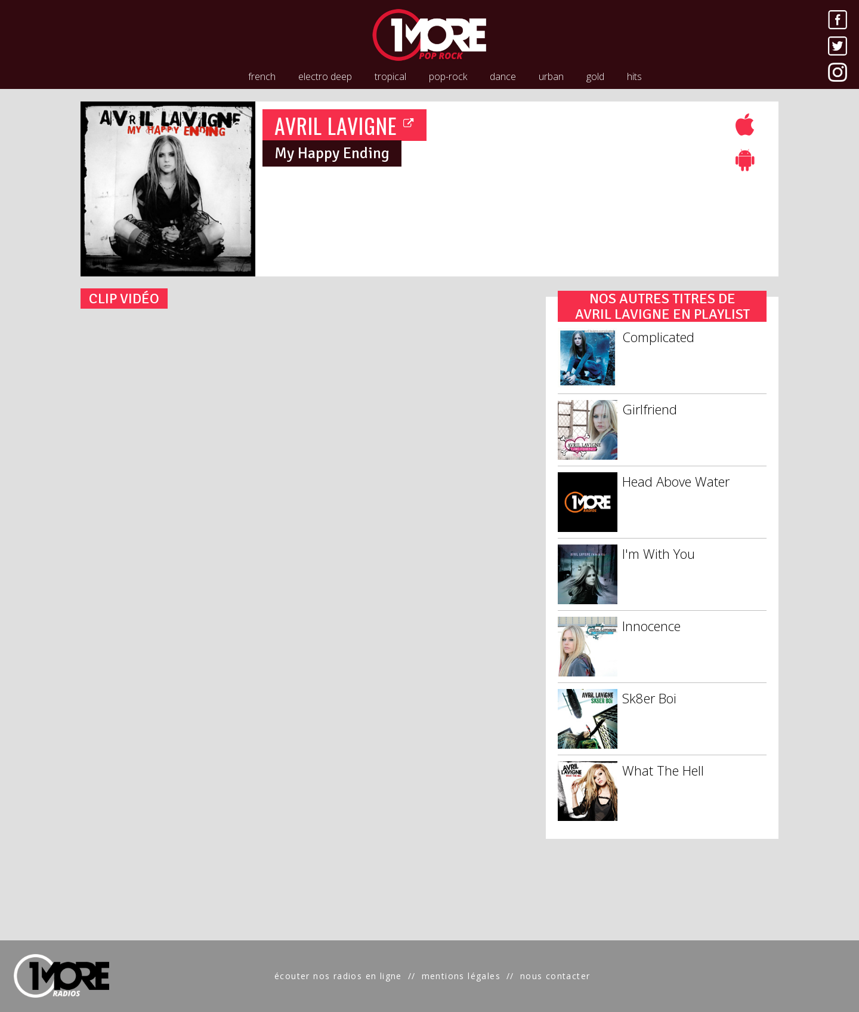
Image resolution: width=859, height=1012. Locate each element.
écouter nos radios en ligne (338, 976)
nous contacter (555, 976)
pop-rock (448, 76)
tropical (390, 76)
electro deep (325, 76)
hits (634, 76)
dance (503, 76)
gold (595, 76)
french (262, 76)
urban (551, 76)
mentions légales (461, 976)
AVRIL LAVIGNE (344, 125)
